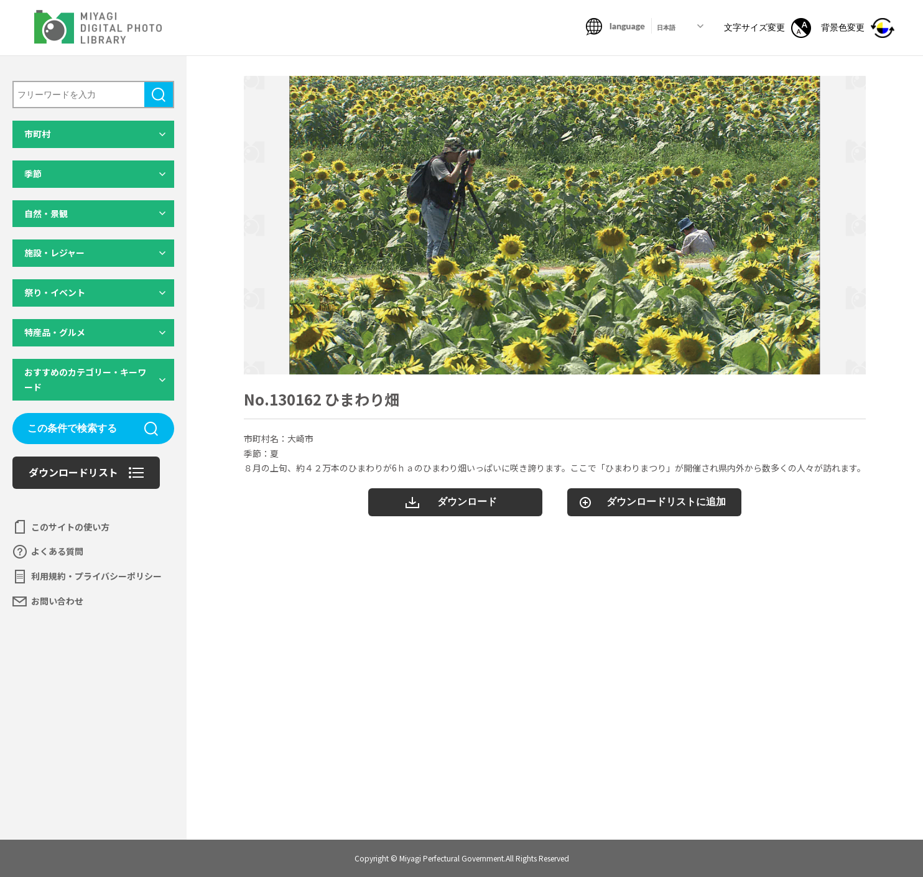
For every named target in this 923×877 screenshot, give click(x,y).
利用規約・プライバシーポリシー (96, 576)
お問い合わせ (57, 601)
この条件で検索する (72, 428)
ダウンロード (467, 501)
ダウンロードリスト (73, 472)
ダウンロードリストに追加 (666, 501)
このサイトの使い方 (70, 527)
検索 (158, 94)
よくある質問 (57, 551)
